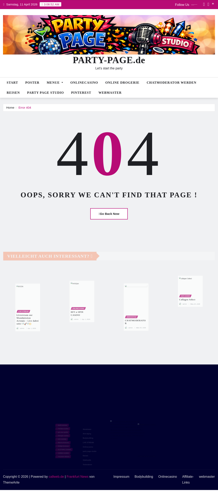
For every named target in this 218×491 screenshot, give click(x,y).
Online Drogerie (122, 82)
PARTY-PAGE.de (109, 60)
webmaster (110, 92)
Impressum (121, 476)
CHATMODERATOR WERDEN (171, 82)
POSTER (32, 82)
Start (12, 82)
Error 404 (25, 107)
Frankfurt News (77, 476)
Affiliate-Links (188, 479)
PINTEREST (81, 92)
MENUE (55, 82)
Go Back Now (109, 213)
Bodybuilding (144, 476)
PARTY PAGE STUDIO (45, 92)
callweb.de (56, 476)
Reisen (13, 92)
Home (10, 107)
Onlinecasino (84, 82)
